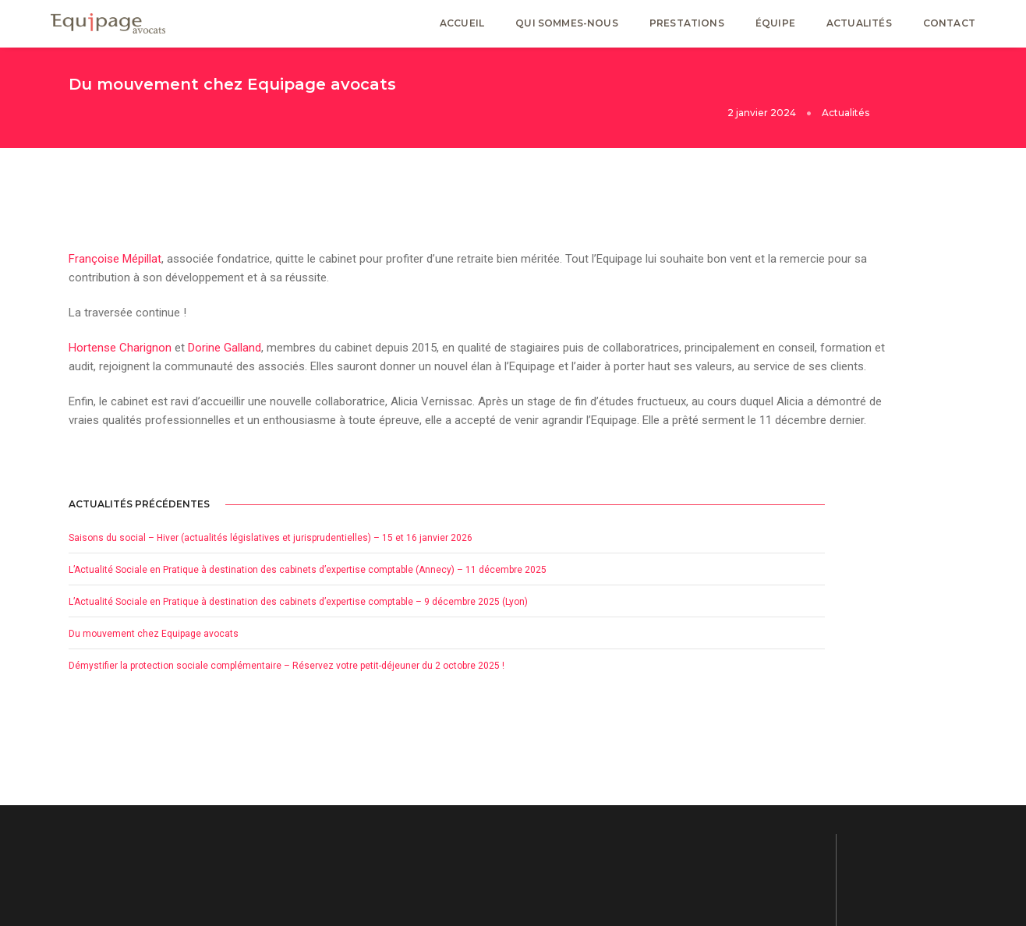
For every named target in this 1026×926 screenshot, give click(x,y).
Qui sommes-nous (566, 28)
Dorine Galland (224, 337)
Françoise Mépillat (115, 242)
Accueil (462, 28)
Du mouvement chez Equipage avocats (838, 482)
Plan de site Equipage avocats (842, 851)
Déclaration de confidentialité (840, 805)
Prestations (686, 28)
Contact (949, 28)
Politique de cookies (820, 820)
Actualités (859, 28)
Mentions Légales (815, 789)
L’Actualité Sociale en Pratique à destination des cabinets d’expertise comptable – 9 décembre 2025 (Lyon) (848, 432)
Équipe (775, 28)
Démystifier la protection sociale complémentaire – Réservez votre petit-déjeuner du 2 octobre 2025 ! (838, 533)
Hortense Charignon (120, 337)
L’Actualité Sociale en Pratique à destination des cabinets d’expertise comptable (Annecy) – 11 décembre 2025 (848, 362)
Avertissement (808, 836)
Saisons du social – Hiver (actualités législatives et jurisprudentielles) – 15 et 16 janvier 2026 (846, 293)
